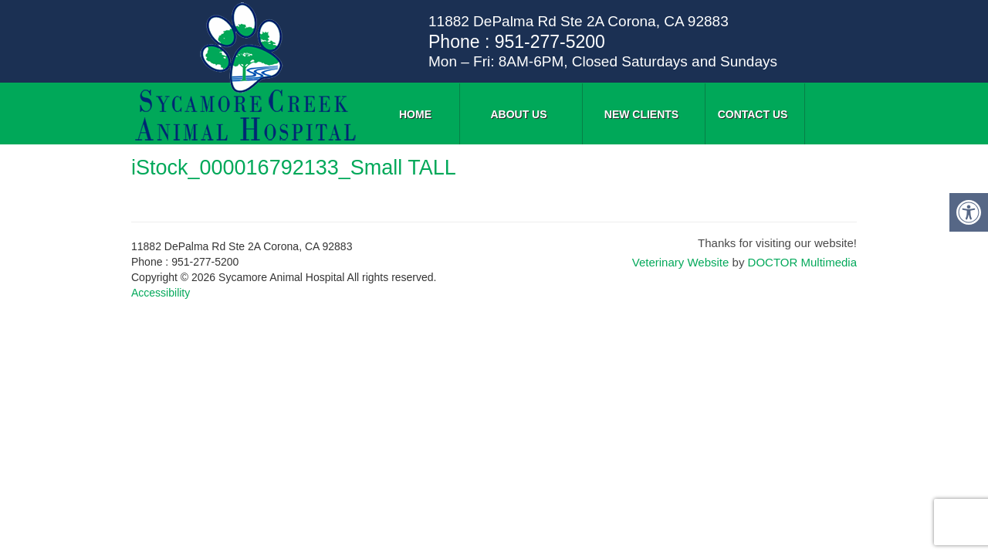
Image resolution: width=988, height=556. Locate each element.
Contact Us (753, 114)
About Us (518, 114)
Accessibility (160, 292)
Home (415, 114)
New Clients (641, 114)
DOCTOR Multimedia (802, 262)
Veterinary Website (680, 262)
